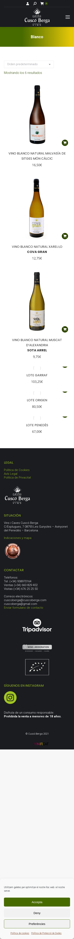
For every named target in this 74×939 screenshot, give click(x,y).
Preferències (37, 924)
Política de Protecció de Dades (46, 933)
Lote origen (37, 400)
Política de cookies (19, 933)
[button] (65, 143)
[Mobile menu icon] (67, 17)
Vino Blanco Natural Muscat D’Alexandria (37, 345)
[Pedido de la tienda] (29, 64)
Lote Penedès (37, 425)
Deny (37, 913)
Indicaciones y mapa (17, 538)
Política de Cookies (17, 470)
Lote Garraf (37, 375)
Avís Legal (10, 474)
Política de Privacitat (17, 477)
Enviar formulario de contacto (23, 607)
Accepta (37, 902)
